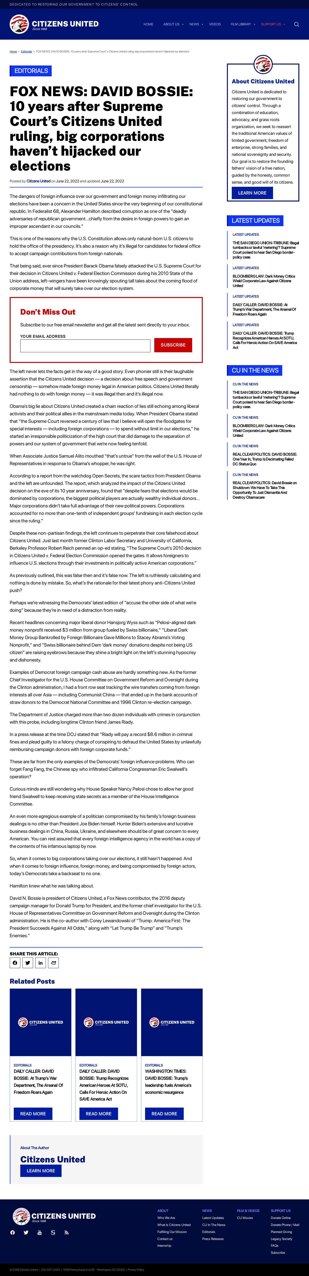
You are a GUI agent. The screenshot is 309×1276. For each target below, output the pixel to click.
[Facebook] (12, 1234)
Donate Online (281, 1218)
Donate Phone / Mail (285, 1225)
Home (148, 24)
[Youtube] (39, 1234)
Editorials (26, 51)
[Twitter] (26, 1234)
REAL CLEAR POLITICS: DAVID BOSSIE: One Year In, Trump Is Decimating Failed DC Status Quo (265, 459)
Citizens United (38, 181)
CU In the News (255, 370)
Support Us (280, 1211)
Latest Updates (256, 220)
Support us (271, 24)
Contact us (165, 1239)
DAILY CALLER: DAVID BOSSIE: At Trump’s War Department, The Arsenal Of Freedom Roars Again (264, 310)
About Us (171, 24)
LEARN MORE (41, 1170)
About (162, 1211)
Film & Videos (248, 1211)
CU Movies (245, 1218)
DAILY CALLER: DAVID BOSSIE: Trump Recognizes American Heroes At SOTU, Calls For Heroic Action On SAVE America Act (103, 1085)
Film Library (241, 24)
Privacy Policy (136, 1269)
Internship (164, 1245)
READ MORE (33, 1113)
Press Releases (213, 1239)
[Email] (85, 345)
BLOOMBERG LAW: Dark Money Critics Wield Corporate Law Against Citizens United (264, 281)
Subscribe (173, 344)
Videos (215, 24)
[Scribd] (53, 1234)
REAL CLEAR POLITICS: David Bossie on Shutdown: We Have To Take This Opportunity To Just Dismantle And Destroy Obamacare (265, 490)
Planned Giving (281, 1232)
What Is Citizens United (174, 1225)
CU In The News (245, 384)
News (194, 24)
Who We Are (166, 1218)
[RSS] (67, 1234)
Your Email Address (43, 336)
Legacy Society (281, 1239)
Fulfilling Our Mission (172, 1232)
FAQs (275, 1245)
